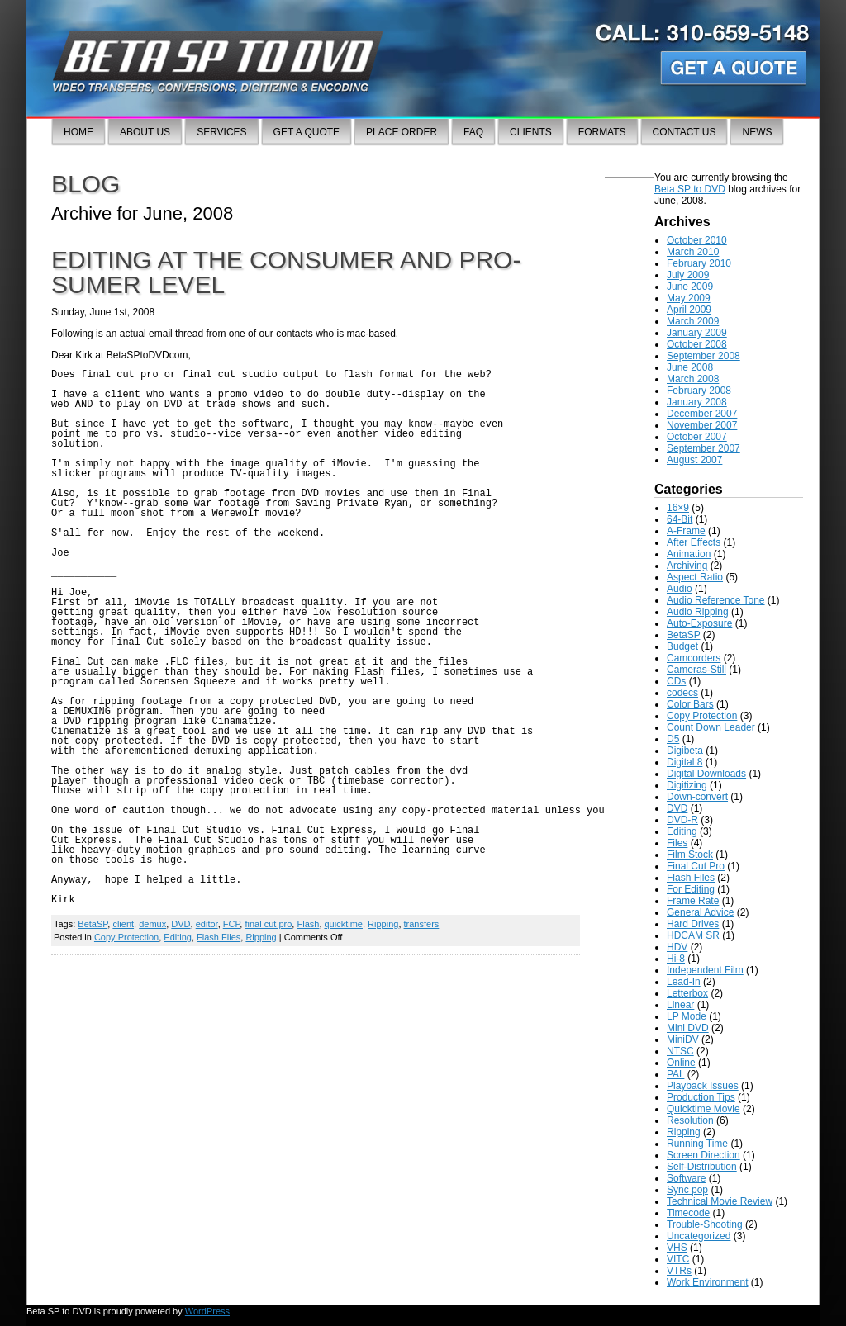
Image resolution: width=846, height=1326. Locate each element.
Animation (689, 554)
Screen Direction (703, 1155)
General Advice (700, 912)
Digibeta (685, 750)
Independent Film (705, 970)
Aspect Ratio (695, 577)
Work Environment (707, 1282)
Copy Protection (126, 937)
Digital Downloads (706, 773)
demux (152, 924)
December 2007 (702, 413)
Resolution (690, 1120)
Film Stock (690, 854)
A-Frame (686, 531)
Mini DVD (688, 1028)
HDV (677, 947)
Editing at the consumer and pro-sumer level (285, 272)
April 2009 (689, 309)
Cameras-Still (696, 669)
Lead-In (684, 981)
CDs (676, 681)
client (123, 924)
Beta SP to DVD (689, 189)
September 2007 (703, 448)
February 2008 (699, 390)
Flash (308, 924)
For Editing (691, 889)
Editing (178, 937)
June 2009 (690, 286)
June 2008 (690, 367)
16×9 (678, 508)
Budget (682, 646)
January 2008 (697, 402)
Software (686, 1178)
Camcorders (693, 658)
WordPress (207, 1311)
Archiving (687, 565)
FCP (231, 924)
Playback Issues (703, 1086)
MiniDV (683, 1039)
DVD (180, 924)
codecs (682, 693)
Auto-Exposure (699, 623)
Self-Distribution (702, 1166)
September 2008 (703, 356)
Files (677, 843)
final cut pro (268, 924)
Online (681, 1062)
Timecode (688, 1213)
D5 (673, 739)
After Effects (693, 542)
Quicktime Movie (703, 1109)
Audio (679, 588)
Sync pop (687, 1190)
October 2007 (697, 437)
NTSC (680, 1051)
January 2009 (697, 333)
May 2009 (689, 298)
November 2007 (702, 425)
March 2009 (693, 321)
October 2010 (697, 240)
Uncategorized (698, 1236)
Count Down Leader (711, 727)
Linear (680, 1005)
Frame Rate (693, 901)
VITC (678, 1259)
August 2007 (694, 460)
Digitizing (687, 785)
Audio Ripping (698, 612)
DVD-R (682, 820)
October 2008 (697, 344)
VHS (677, 1247)
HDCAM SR (693, 935)
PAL (675, 1074)
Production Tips (701, 1097)
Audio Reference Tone (716, 600)
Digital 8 (684, 762)
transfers (422, 924)
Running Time (697, 1143)
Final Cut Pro (696, 866)
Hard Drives (693, 924)
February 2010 (699, 263)
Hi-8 (676, 958)
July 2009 (688, 275)
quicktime (344, 924)
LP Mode (686, 1016)
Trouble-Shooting (705, 1224)
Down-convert (697, 797)
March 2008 (693, 379)
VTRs (679, 1270)
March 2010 (693, 252)
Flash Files (218, 937)
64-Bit (679, 519)
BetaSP (92, 924)
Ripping (383, 924)
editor (207, 924)
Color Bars (690, 704)
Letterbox (687, 993)
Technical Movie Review (719, 1201)
